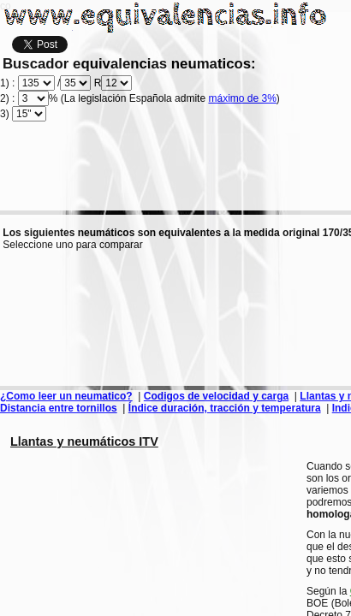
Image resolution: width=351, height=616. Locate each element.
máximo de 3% (242, 98)
